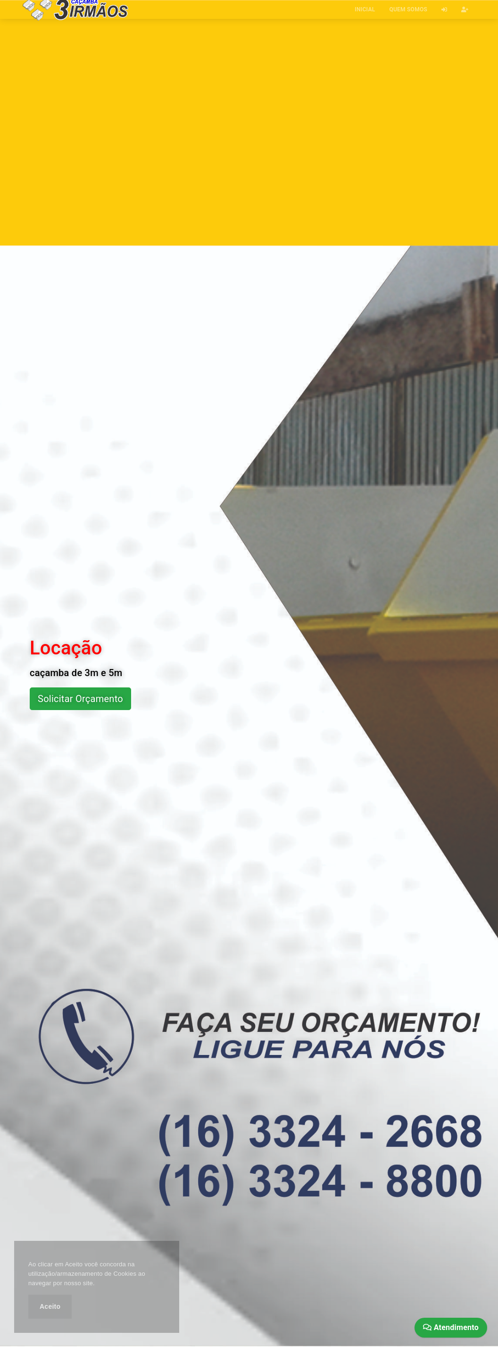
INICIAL (365, 9)
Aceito (50, 1306)
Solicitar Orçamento (80, 698)
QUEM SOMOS (408, 9)
